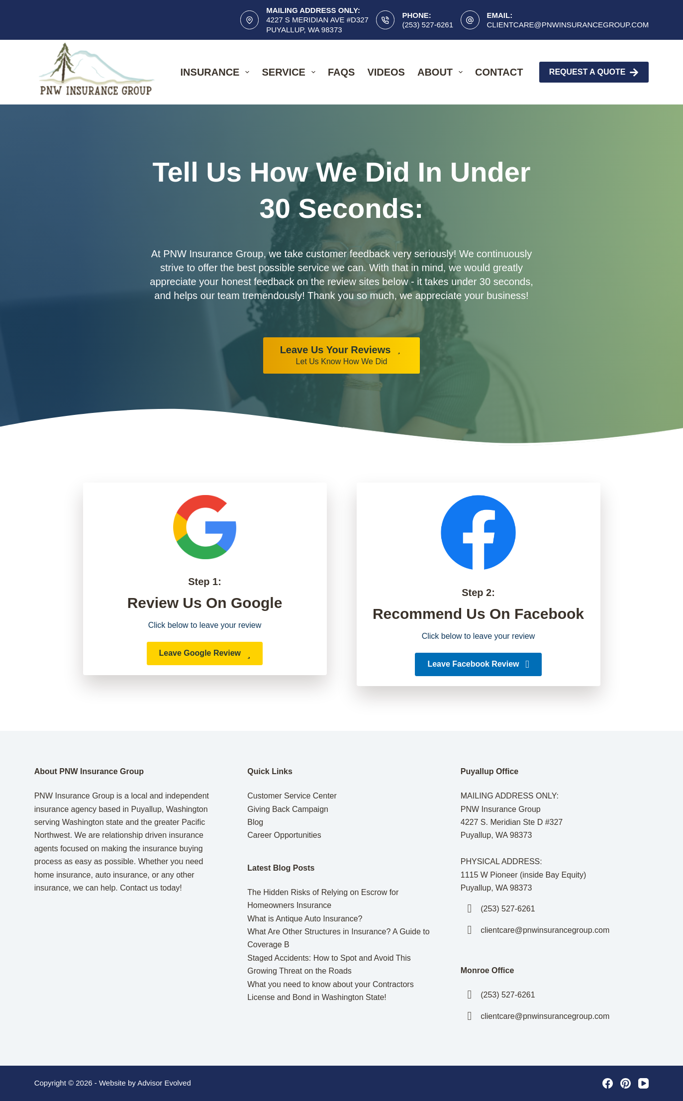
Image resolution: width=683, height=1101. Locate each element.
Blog (255, 822)
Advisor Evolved (164, 1083)
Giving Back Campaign (287, 809)
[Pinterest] (625, 1083)
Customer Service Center (292, 796)
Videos (386, 72)
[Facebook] (607, 1083)
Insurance (217, 72)
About (442, 72)
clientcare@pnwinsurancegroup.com (568, 24)
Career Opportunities (284, 835)
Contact (499, 72)
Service (290, 72)
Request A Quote (594, 72)
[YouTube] (643, 1083)
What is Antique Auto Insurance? (304, 918)
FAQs (341, 72)
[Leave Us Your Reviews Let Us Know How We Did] (341, 355)
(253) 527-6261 (427, 24)
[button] (205, 653)
